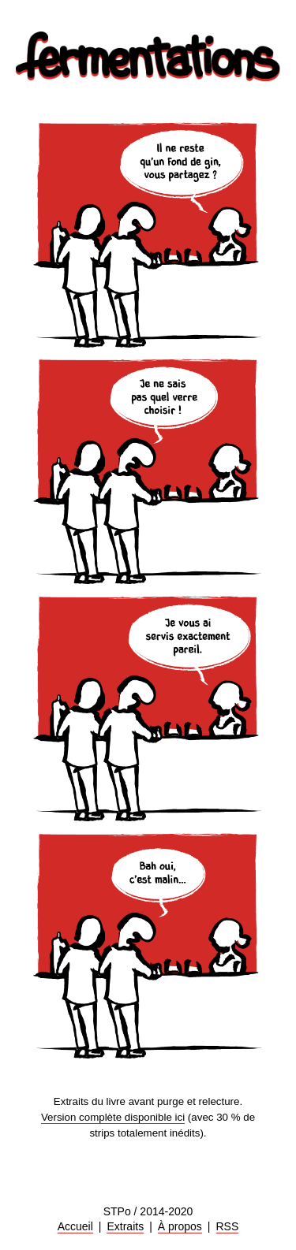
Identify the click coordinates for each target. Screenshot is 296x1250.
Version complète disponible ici (113, 1117)
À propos (180, 1226)
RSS (227, 1226)
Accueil (75, 1226)
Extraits (125, 1226)
